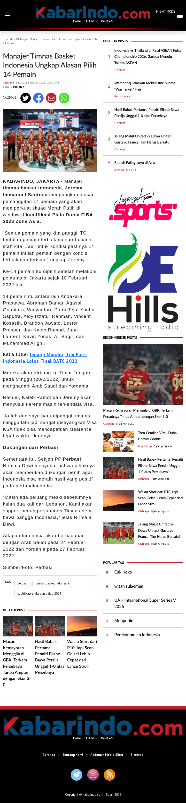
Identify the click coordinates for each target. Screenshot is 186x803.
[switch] (180, 16)
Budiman (18, 86)
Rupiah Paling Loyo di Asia (134, 163)
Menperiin (123, 620)
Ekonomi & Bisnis (125, 169)
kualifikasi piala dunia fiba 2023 (39, 593)
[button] (8, 14)
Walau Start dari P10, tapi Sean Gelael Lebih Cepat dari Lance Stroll (82, 653)
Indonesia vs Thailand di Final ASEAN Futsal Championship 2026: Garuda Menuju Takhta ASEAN (148, 56)
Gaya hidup (145, 446)
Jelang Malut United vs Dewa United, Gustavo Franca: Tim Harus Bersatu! (159, 530)
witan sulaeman (128, 586)
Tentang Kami (72, 754)
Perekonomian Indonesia (137, 634)
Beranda (8, 39)
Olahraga (21, 39)
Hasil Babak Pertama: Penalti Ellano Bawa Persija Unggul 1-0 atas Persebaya (160, 465)
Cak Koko (123, 572)
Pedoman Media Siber (106, 754)
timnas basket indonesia (52, 583)
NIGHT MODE (165, 11)
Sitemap (137, 754)
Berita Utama (122, 96)
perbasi (22, 583)
